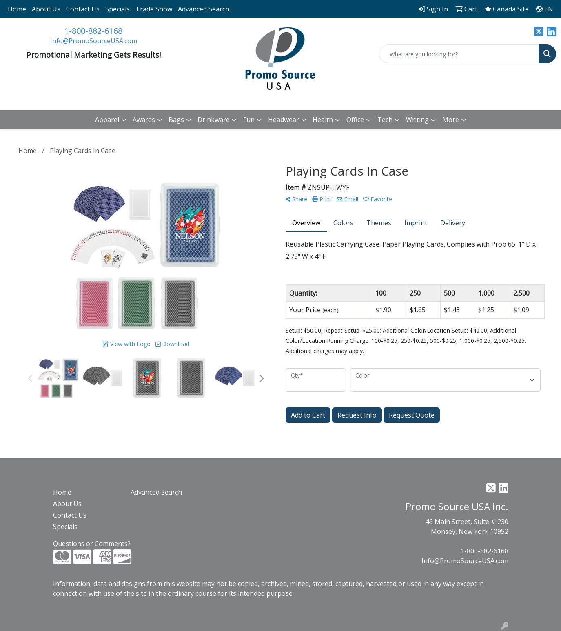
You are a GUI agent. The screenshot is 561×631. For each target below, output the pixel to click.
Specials (117, 8)
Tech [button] (384, 119)
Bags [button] (176, 119)
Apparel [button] (107, 119)
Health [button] (323, 119)
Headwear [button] (283, 119)
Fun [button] (249, 119)
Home (17, 8)
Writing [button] (417, 119)
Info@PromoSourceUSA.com (93, 40)
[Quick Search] (459, 53)
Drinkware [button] (213, 119)
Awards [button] (144, 119)
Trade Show (153, 8)
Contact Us (83, 8)
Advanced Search (203, 8)
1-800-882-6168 (93, 30)
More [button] (450, 119)
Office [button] (355, 119)
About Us (46, 8)
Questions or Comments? (92, 543)
